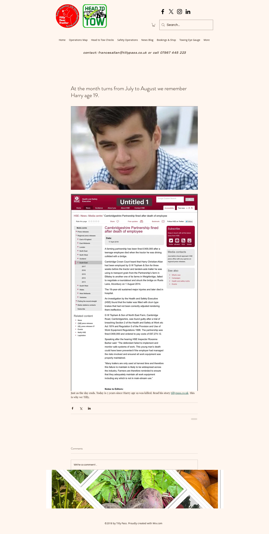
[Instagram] (179, 11)
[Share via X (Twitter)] (81, 408)
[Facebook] (162, 11)
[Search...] (186, 25)
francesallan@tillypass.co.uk (122, 52)
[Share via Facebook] (72, 408)
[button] (154, 25)
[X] (171, 11)
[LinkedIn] (188, 11)
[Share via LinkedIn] (89, 408)
